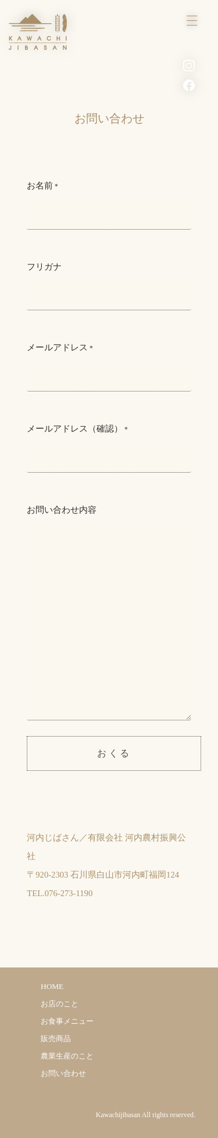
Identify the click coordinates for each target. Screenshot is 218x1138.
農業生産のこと (67, 1056)
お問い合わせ (63, 1073)
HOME (52, 986)
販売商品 (56, 1038)
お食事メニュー (67, 1021)
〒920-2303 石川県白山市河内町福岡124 (103, 874)
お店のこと (59, 1003)
